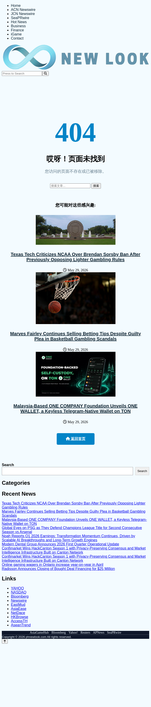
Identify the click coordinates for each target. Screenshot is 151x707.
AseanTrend (21, 625)
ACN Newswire (23, 10)
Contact (17, 38)
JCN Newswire (23, 14)
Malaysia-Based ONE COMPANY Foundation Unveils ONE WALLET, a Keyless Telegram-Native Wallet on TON (75, 408)
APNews (98, 632)
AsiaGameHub (39, 632)
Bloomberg (19, 596)
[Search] (45, 73)
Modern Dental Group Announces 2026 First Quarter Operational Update (60, 544)
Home (16, 5)
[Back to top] (5, 641)
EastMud (18, 605)
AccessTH (19, 621)
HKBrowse (19, 617)
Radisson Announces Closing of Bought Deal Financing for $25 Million (58, 569)
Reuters (85, 632)
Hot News (19, 22)
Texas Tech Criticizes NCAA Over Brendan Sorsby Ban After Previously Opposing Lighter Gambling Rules (75, 257)
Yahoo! (73, 632)
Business (18, 26)
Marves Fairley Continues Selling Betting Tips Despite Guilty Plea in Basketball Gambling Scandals (75, 336)
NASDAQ (18, 592)
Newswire (19, 600)
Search (8, 465)
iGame (16, 34)
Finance (17, 30)
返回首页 (75, 439)
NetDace (18, 613)
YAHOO (17, 588)
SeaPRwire (20, 18)
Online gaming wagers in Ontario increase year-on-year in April (52, 565)
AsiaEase (18, 609)
